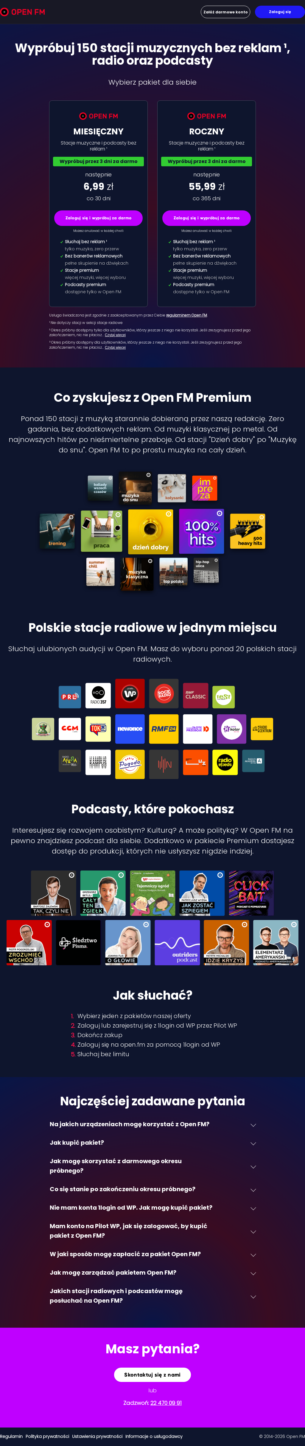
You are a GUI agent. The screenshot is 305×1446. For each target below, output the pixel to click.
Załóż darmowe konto (225, 12)
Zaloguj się (280, 11)
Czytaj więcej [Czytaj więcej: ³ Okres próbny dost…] (115, 347)
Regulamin (11, 1436)
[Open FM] (22, 12)
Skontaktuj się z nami (152, 1374)
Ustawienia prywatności (97, 1436)
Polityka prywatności (47, 1436)
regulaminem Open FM (186, 315)
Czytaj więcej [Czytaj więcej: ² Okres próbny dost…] (115, 335)
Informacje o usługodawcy (154, 1436)
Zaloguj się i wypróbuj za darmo (99, 218)
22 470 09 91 (166, 1403)
